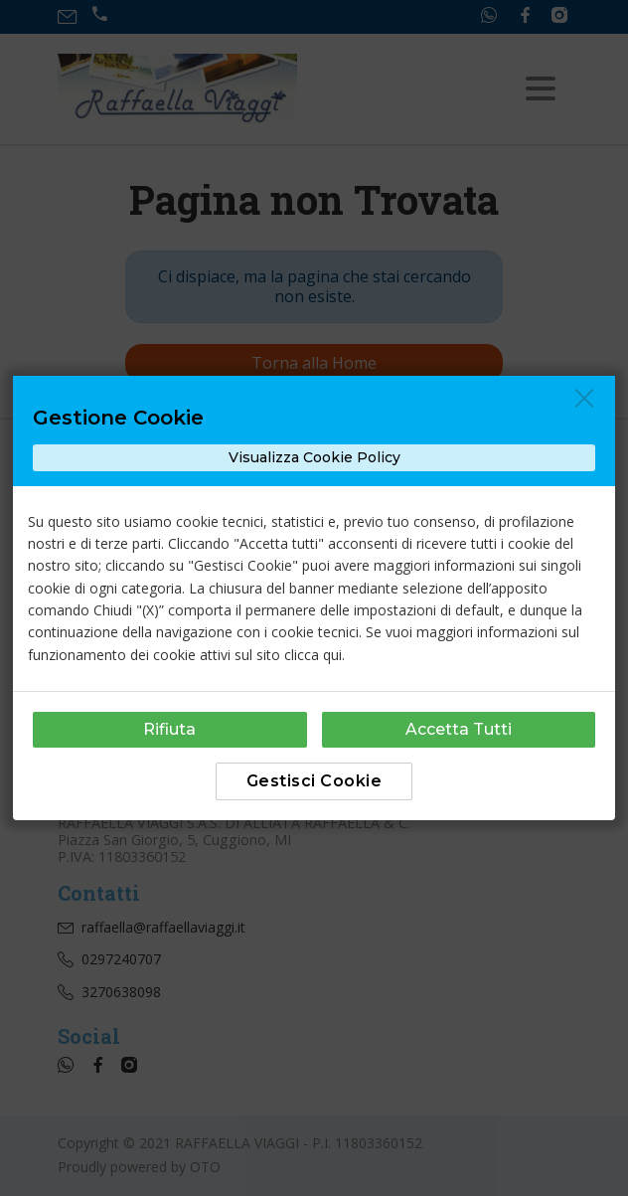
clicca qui (313, 654)
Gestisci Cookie (314, 780)
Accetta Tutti (458, 729)
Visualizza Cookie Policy (314, 457)
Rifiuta (169, 729)
